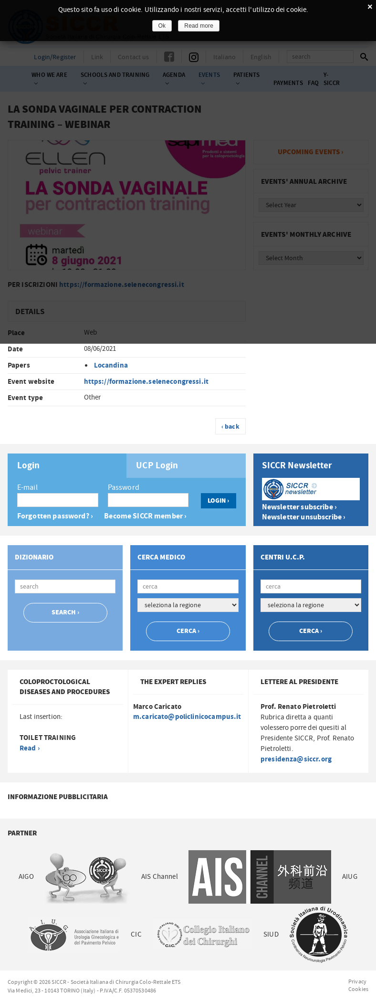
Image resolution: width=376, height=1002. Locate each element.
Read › (30, 748)
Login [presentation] (28, 466)
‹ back (230, 426)
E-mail (27, 487)
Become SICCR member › (145, 516)
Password (123, 487)
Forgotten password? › (55, 516)
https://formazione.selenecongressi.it (146, 382)
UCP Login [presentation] (157, 466)
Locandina (111, 365)
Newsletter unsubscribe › (304, 517)
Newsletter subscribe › (299, 507)
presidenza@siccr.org (296, 759)
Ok (162, 25)
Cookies (358, 989)
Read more (198, 25)
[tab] (67, 466)
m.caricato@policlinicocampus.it (187, 717)
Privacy (357, 981)
